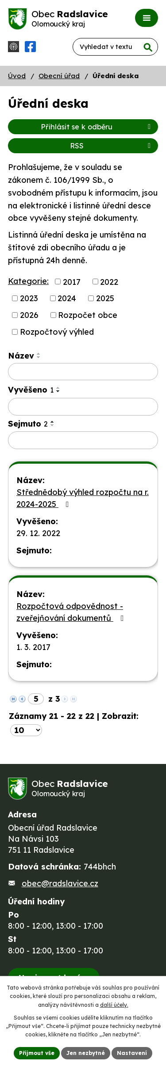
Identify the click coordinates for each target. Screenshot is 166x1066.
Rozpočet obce (87, 315)
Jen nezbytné (85, 1053)
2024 (67, 298)
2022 (109, 281)
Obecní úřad (59, 76)
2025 (105, 298)
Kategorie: (28, 281)
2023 (29, 298)
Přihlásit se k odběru (97, 126)
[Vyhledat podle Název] (83, 372)
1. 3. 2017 (33, 647)
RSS (112, 145)
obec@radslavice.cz (60, 883)
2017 (72, 281)
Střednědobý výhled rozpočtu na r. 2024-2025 (82, 498)
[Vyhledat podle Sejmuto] (83, 440)
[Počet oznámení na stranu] (26, 730)
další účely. (114, 1005)
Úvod (17, 76)
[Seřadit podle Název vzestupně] (39, 353)
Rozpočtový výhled (57, 332)
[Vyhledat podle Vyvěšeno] (83, 407)
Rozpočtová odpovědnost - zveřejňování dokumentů (71, 612)
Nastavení (132, 1053)
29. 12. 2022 (38, 533)
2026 (29, 315)
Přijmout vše (36, 1053)
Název (21, 356)
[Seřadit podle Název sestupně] (39, 357)
